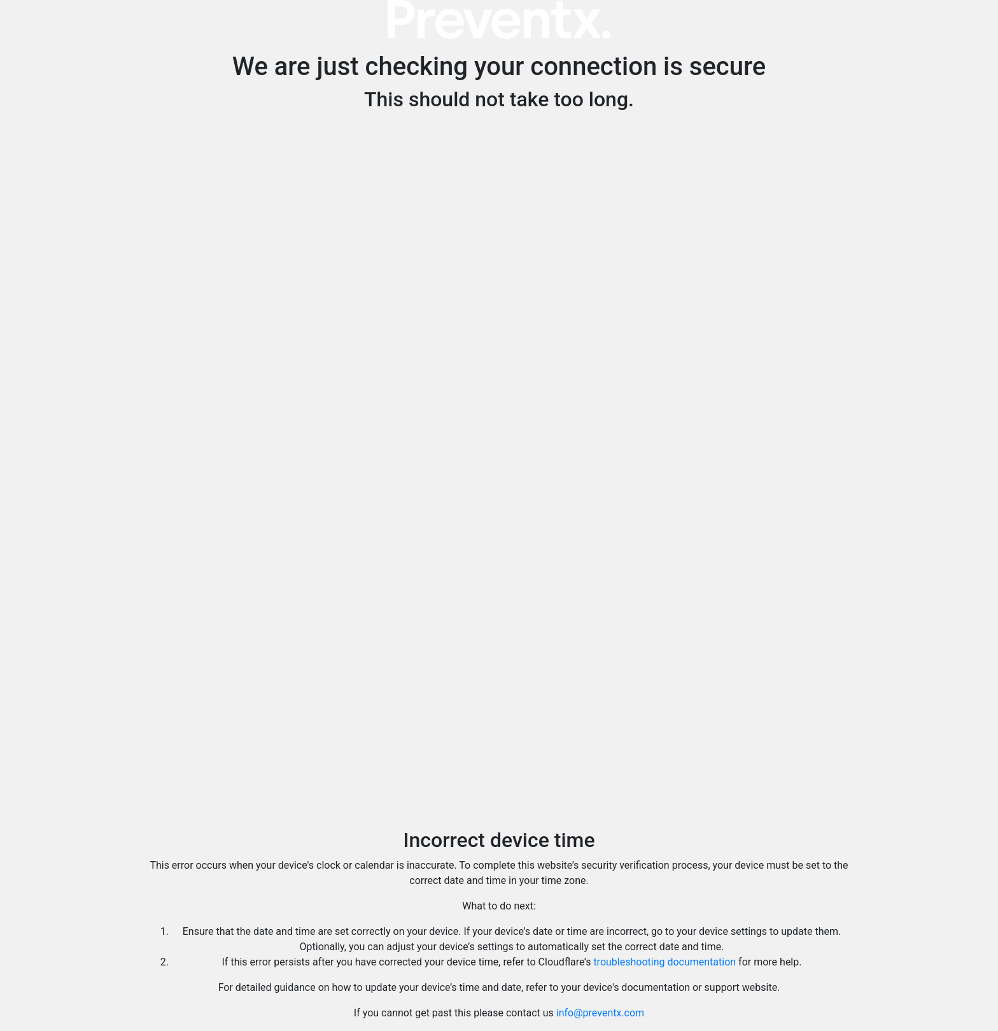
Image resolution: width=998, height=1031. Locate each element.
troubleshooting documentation (664, 962)
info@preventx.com (600, 1013)
